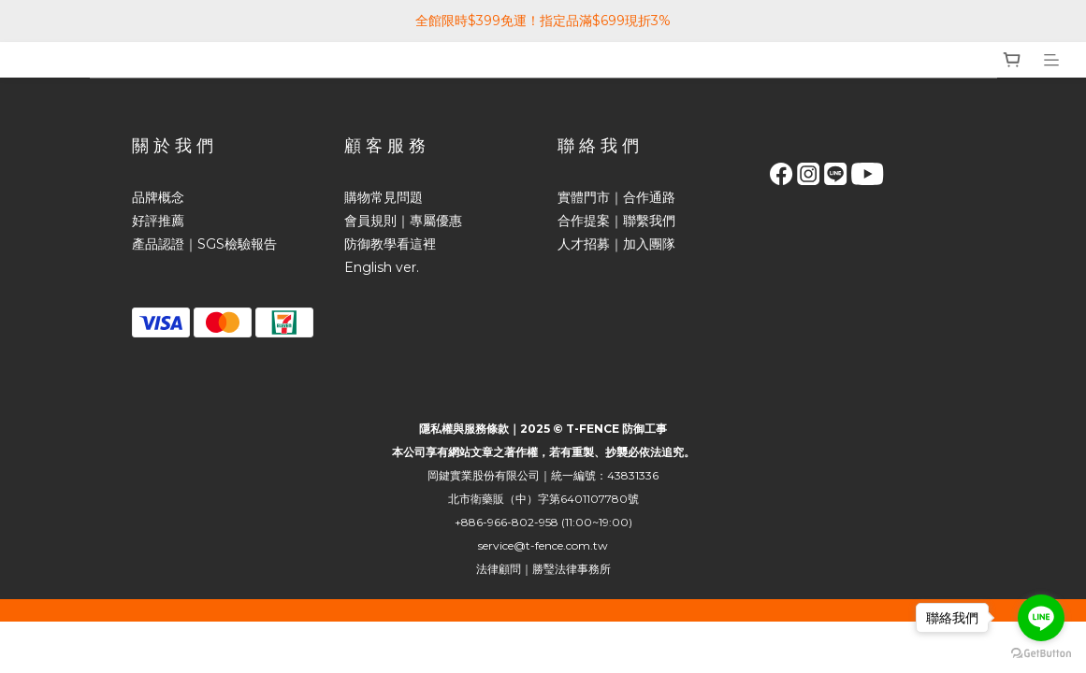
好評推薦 (158, 220)
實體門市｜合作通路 (616, 197)
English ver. (381, 267)
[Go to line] (1041, 617)
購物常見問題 (383, 197)
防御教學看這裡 (390, 244)
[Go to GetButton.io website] (1041, 654)
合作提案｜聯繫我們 (616, 220)
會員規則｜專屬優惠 (403, 220)
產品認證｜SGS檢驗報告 (204, 244)
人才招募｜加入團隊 (616, 244)
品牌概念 (158, 197)
